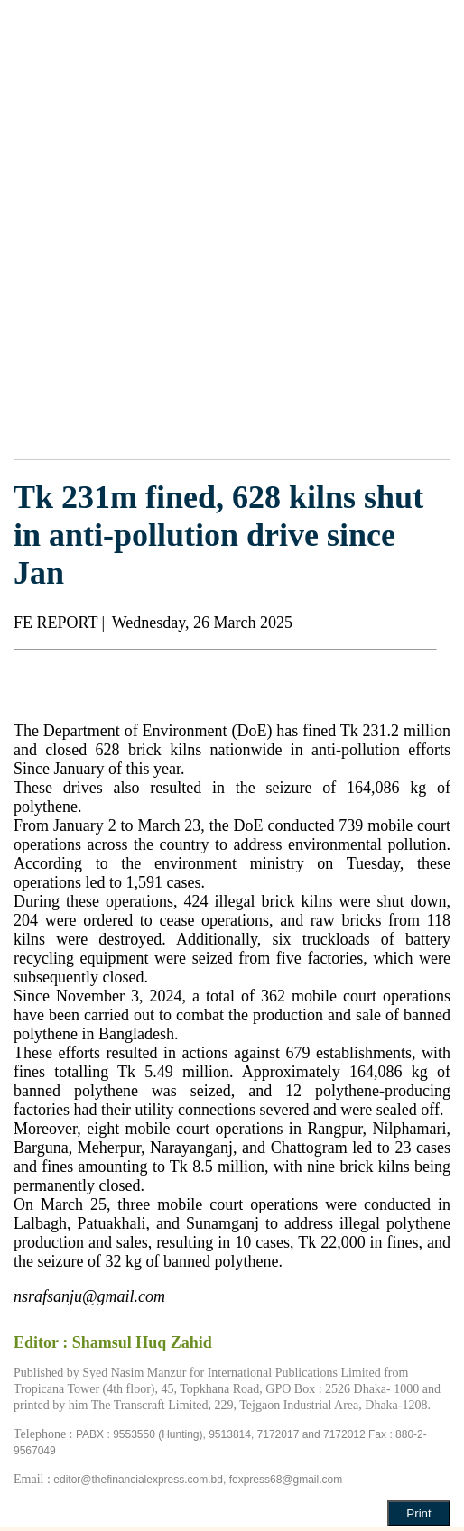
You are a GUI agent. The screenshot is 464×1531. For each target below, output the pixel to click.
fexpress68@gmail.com (286, 1479)
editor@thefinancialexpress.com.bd (138, 1479)
